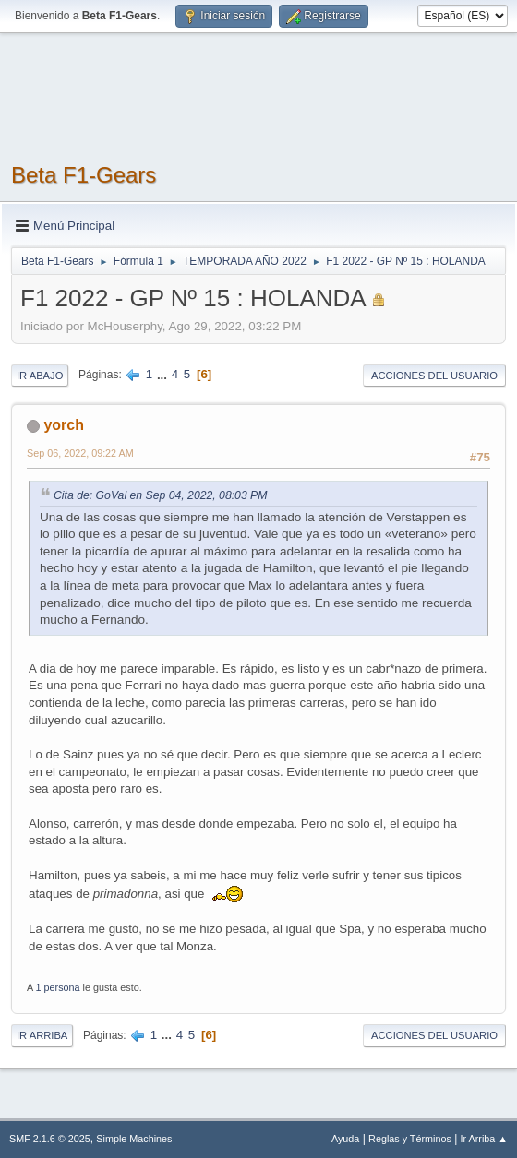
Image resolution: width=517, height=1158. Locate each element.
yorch (63, 425)
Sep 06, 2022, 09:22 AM (80, 453)
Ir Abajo (40, 375)
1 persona (58, 987)
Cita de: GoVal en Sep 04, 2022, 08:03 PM (160, 495)
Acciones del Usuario (434, 375)
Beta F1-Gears (83, 174)
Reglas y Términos (409, 1138)
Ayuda (345, 1138)
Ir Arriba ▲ (484, 1138)
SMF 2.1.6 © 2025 (49, 1138)
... (164, 374)
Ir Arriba (42, 1035)
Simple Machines (134, 1138)
